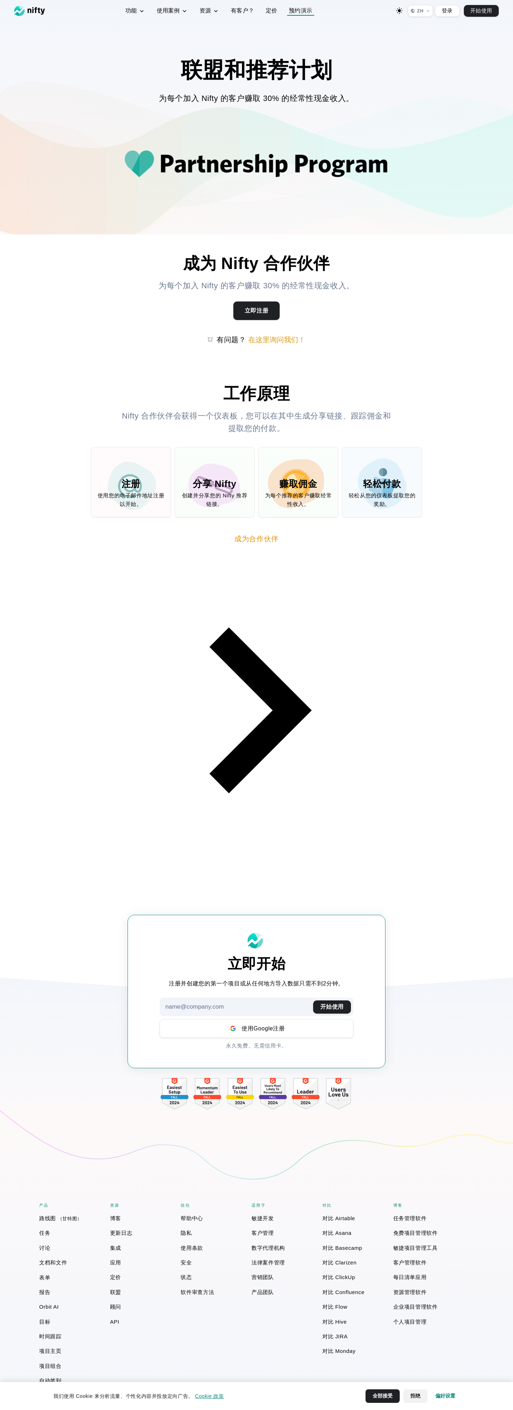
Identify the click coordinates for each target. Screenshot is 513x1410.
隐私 (186, 1233)
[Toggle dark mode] (399, 10)
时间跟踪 (50, 1336)
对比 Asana (337, 1233)
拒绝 (415, 1396)
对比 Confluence (343, 1292)
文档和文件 (53, 1262)
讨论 (44, 1248)
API (114, 1322)
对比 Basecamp (342, 1248)
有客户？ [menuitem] (243, 10)
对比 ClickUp (338, 1277)
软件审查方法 (197, 1292)
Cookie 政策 (209, 1396)
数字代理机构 (268, 1248)
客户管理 (263, 1233)
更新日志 (121, 1233)
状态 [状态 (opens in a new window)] (186, 1277)
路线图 (60, 1218)
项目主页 (50, 1351)
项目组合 (50, 1366)
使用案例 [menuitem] (172, 11)
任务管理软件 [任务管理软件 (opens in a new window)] (410, 1218)
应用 (115, 1262)
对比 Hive (334, 1322)
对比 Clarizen (339, 1262)
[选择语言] (420, 11)
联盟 (115, 1292)
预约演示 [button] (301, 10)
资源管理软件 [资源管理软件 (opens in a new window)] (410, 1292)
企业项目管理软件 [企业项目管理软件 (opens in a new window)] (415, 1307)
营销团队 (263, 1277)
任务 (44, 1233)
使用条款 (192, 1248)
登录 (447, 10)
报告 (44, 1292)
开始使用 (481, 10)
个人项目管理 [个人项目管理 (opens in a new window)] (410, 1322)
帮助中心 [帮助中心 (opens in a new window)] (192, 1218)
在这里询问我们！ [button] (276, 340)
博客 (115, 1218)
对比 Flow (334, 1307)
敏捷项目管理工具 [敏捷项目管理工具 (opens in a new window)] (415, 1248)
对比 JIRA (335, 1336)
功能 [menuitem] (135, 11)
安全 (186, 1262)
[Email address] (256, 1007)
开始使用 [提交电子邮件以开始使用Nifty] (332, 1007)
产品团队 (263, 1292)
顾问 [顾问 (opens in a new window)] (115, 1307)
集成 (115, 1248)
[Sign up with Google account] (256, 1028)
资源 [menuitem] (209, 11)
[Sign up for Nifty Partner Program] (256, 310)
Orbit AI (49, 1307)
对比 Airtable (338, 1218)
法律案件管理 (268, 1262)
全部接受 (383, 1396)
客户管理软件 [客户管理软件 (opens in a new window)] (410, 1262)
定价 (115, 1277)
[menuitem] (70, 1218)
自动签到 (50, 1381)
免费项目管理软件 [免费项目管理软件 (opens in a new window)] (415, 1233)
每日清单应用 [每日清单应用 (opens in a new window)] (410, 1277)
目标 (44, 1322)
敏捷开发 (263, 1218)
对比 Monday (339, 1351)
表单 (44, 1277)
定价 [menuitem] (272, 10)
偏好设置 (445, 1396)
